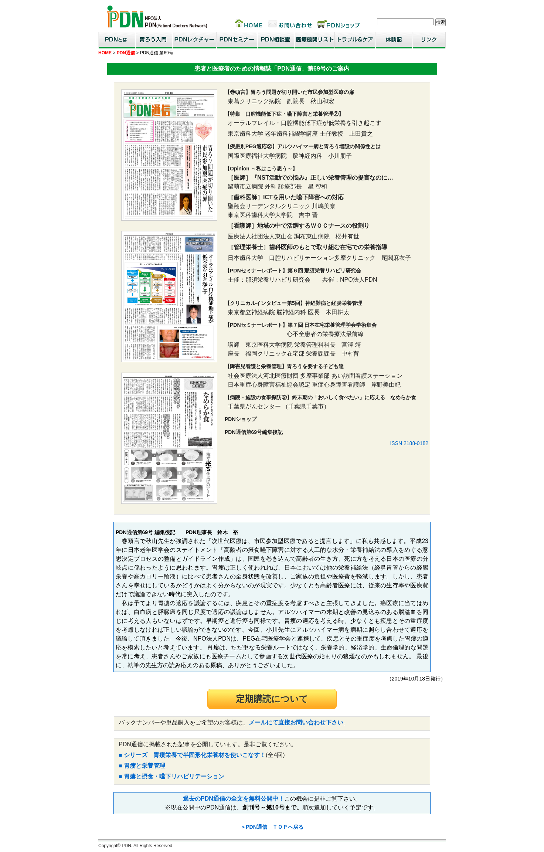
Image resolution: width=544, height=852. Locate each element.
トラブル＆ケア (355, 40)
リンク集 (429, 40)
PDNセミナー (237, 40)
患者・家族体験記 (393, 40)
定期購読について (272, 699)
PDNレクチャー (194, 40)
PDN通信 (126, 52)
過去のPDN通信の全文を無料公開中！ (233, 798)
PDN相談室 (275, 40)
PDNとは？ (116, 40)
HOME (105, 52)
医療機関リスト (314, 40)
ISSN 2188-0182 (409, 443)
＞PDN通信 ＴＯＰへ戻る (272, 827)
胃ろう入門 (153, 40)
